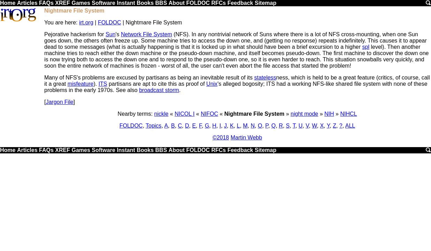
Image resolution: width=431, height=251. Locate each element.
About (177, 3)
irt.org (86, 22)
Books (145, 3)
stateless (265, 78)
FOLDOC (198, 3)
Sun (110, 34)
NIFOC (209, 114)
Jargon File (59, 102)
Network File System (146, 34)
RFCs (218, 3)
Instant (126, 3)
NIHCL (348, 114)
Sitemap (265, 3)
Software (103, 3)
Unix (211, 84)
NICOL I (184, 114)
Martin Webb (246, 137)
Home (7, 3)
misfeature (81, 84)
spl (365, 47)
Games (80, 3)
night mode (304, 114)
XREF (62, 3)
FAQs (46, 3)
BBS (161, 3)
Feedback (240, 3)
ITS (103, 84)
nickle (161, 114)
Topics (153, 126)
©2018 (221, 137)
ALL (350, 126)
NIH (329, 114)
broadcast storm (159, 90)
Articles (27, 3)
